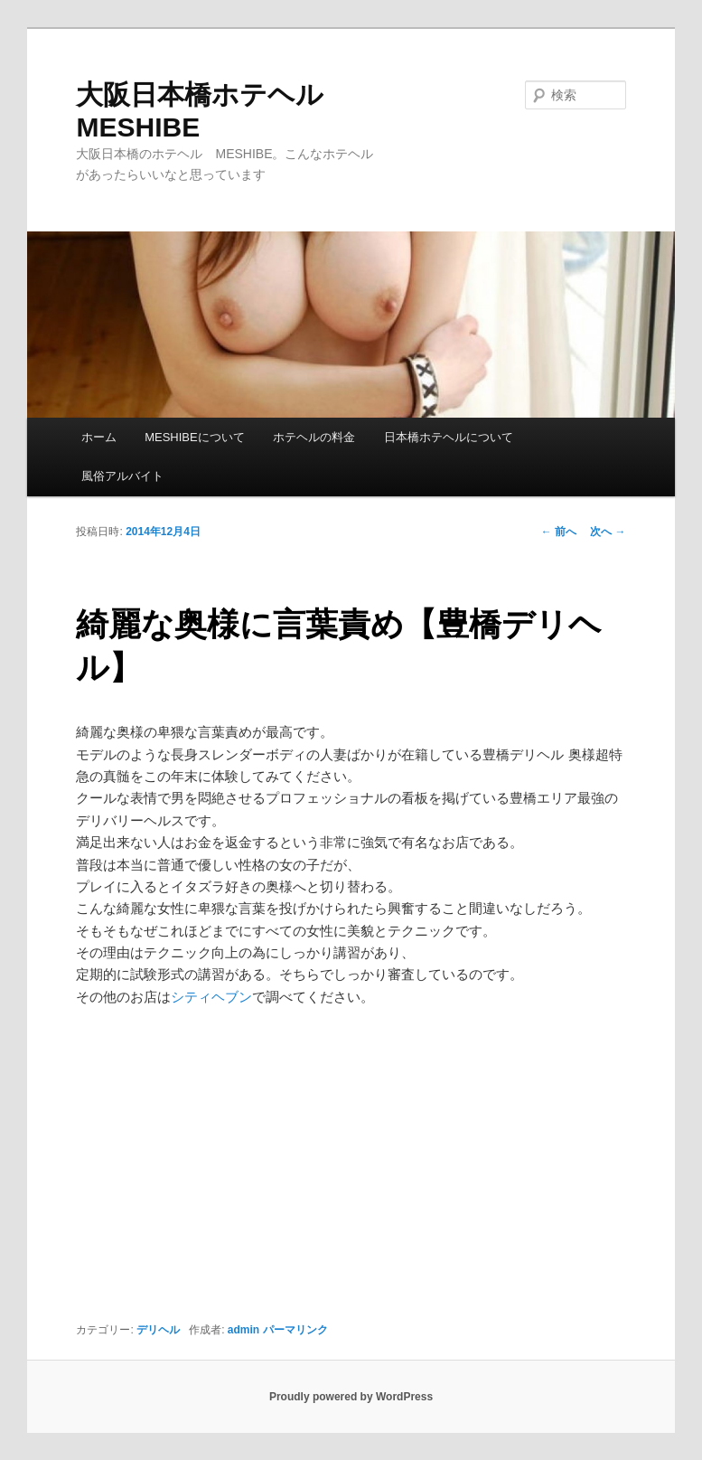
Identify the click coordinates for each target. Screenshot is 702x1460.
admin (243, 1329)
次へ (607, 531)
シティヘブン (211, 996)
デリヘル (158, 1329)
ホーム (99, 437)
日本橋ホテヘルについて (448, 437)
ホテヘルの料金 (314, 437)
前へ (558, 531)
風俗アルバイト (122, 476)
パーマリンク (295, 1329)
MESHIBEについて (195, 437)
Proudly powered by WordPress (351, 1396)
